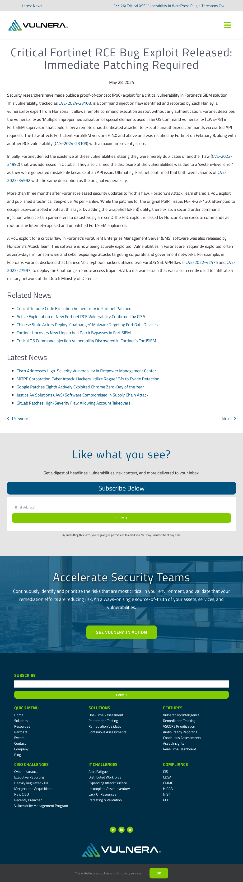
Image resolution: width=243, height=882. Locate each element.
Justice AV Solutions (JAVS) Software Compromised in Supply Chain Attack (83, 395)
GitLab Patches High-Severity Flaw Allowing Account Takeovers (73, 403)
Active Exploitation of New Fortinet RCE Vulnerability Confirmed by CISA (81, 316)
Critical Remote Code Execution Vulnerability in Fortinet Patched (74, 308)
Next (226, 418)
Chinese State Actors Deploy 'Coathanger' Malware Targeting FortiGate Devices (87, 324)
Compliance (175, 764)
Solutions (99, 708)
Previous (20, 418)
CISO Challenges (31, 764)
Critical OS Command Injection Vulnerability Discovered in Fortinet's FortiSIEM (86, 341)
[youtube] (130, 830)
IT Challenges (103, 764)
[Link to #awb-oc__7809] (227, 25)
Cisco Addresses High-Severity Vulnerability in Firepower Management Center (86, 371)
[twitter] (113, 830)
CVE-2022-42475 (202, 262)
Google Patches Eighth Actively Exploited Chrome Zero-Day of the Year (80, 387)
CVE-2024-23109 (71, 143)
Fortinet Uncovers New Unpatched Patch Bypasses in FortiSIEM (74, 332)
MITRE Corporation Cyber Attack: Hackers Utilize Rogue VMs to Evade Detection (88, 379)
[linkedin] (121, 830)
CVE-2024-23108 (75, 103)
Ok (159, 873)
